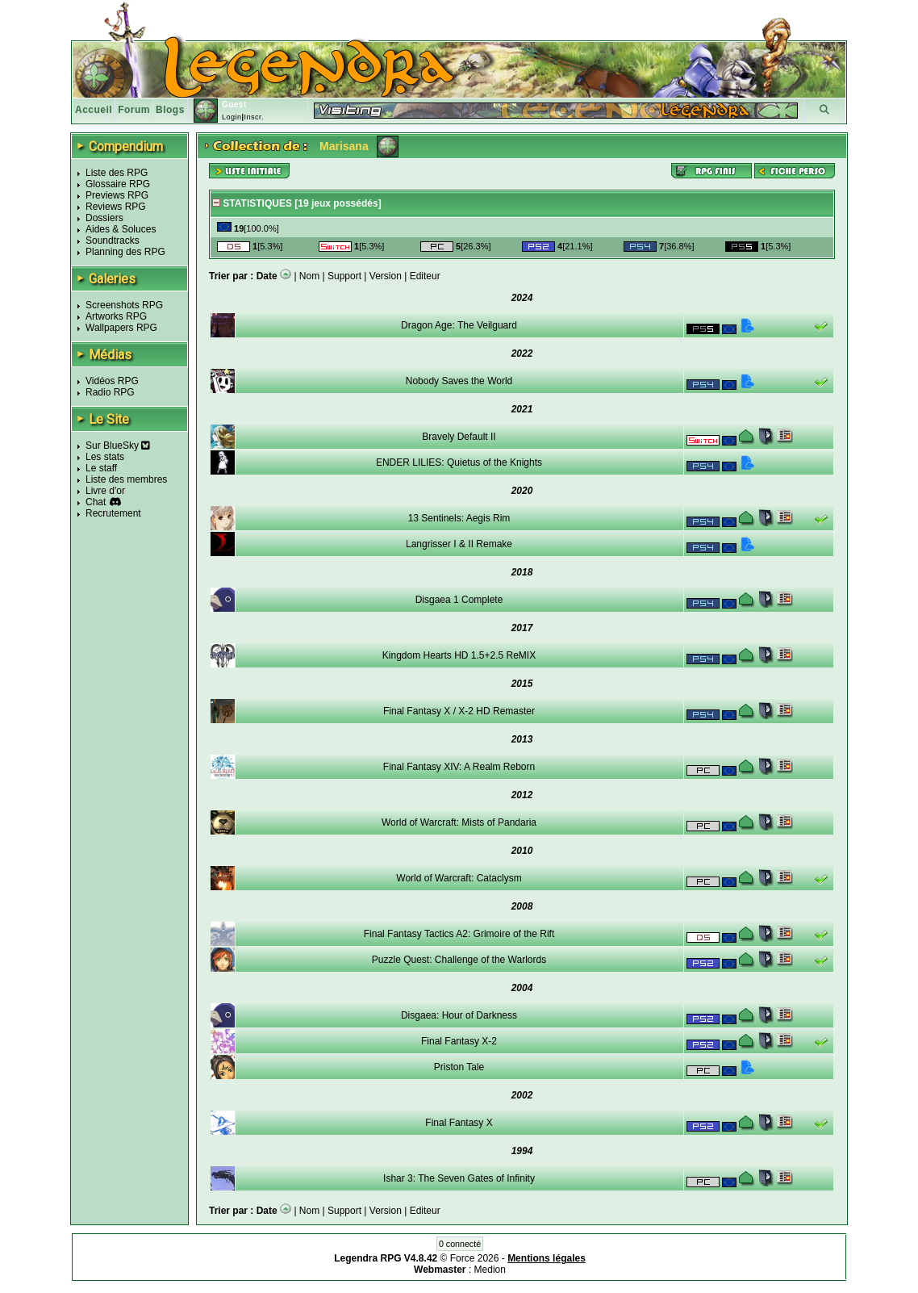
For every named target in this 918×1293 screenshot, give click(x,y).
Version (385, 276)
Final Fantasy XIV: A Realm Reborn (459, 766)
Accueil (93, 109)
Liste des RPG (117, 172)
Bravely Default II (458, 436)
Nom (309, 276)
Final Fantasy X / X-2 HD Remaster (459, 711)
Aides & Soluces (121, 229)
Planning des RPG (125, 251)
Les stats (105, 456)
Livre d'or (105, 490)
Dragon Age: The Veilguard (459, 325)
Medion (490, 1269)
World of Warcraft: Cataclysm (458, 878)
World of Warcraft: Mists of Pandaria (459, 822)
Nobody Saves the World (459, 381)
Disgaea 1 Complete (459, 599)
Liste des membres (126, 479)
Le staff (101, 468)
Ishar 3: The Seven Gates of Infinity (459, 1178)
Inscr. (254, 117)
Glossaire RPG (118, 184)
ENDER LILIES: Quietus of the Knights (459, 462)
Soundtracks (113, 240)
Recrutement (113, 513)
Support (344, 276)
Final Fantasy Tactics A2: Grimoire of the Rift (459, 933)
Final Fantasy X (458, 1122)
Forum (134, 109)
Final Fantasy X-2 (459, 1041)
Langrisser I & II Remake (459, 544)
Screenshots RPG (124, 305)
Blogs (170, 109)
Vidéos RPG (112, 381)
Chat (96, 502)
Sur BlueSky (118, 445)
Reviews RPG (116, 206)
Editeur (425, 276)
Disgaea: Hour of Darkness (459, 1015)
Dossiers (104, 218)
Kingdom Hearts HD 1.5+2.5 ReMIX (459, 655)
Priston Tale (459, 1067)
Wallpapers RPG (121, 327)
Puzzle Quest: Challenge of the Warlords (459, 959)
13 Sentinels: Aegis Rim (459, 518)
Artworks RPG (116, 316)
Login (232, 117)
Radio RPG (110, 392)
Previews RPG (117, 195)
